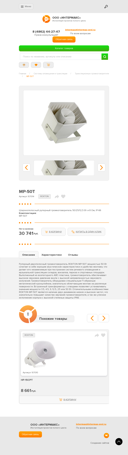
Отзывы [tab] (73, 254)
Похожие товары (53, 319)
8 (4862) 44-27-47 (46, 32)
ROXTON (44, 196)
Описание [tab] (28, 254)
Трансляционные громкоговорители (92, 73)
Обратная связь (64, 39)
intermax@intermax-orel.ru (80, 29)
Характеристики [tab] (52, 254)
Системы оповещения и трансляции (50, 73)
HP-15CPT (27, 380)
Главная (22, 73)
